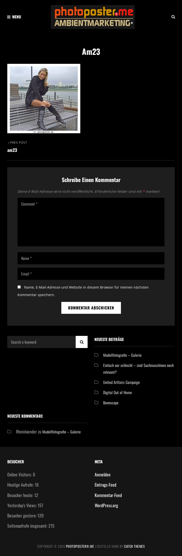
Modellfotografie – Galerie (122, 355)
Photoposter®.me (80, 546)
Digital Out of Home (117, 392)
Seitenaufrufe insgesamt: (27, 526)
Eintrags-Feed (105, 484)
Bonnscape (110, 403)
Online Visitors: (20, 474)
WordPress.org (106, 505)
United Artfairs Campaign (121, 382)
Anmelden (102, 474)
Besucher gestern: (22, 515)
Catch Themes (134, 546)
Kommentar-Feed (108, 495)
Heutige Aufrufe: (21, 484)
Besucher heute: (20, 495)
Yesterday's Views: (22, 505)
